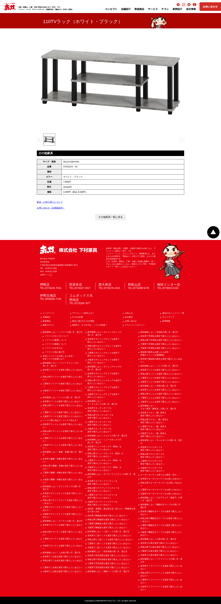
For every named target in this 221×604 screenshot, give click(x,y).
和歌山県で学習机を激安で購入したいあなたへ (161, 340)
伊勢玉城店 (48, 295)
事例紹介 (177, 9)
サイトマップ (168, 317)
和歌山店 (134, 284)
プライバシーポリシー (135, 325)
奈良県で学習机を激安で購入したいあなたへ (160, 336)
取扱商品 (47, 321)
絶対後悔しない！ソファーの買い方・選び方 (63, 332)
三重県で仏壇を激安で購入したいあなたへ (159, 551)
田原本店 (75, 284)
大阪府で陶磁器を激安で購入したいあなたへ (107, 527)
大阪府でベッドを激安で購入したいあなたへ (63, 416)
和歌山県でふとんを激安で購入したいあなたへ (161, 394)
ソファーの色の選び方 (55, 352)
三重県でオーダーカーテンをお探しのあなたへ (161, 489)
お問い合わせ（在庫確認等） (51, 208)
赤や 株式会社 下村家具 (68, 249)
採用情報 (166, 321)
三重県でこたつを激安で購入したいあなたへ (160, 378)
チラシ (165, 9)
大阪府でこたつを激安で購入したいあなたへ (160, 382)
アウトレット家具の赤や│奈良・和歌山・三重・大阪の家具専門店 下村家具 (10, 6)
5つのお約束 (77, 317)
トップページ (49, 313)
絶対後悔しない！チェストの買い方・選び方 (107, 435)
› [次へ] (181, 139)
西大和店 (105, 284)
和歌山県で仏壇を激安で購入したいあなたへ (160, 547)
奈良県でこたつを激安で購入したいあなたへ (160, 370)
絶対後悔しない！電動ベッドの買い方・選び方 (108, 571)
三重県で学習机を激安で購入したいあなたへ (160, 344)
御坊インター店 (168, 284)
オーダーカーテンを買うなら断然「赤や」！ (160, 475)
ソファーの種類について (56, 344)
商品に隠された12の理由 (83, 321)
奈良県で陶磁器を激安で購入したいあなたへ (107, 515)
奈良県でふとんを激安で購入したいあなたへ (160, 390)
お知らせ (129, 313)
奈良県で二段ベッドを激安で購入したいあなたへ (109, 535)
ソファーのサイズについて (57, 336)
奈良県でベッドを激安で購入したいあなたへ (63, 401)
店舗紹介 (126, 9)
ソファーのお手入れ (54, 348)
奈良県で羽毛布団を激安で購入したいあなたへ (108, 555)
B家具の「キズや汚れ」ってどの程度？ (89, 325)
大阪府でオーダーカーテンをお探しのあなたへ (161, 493)
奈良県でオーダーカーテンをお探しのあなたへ (161, 479)
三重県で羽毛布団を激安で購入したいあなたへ (108, 563)
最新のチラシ (49, 325)
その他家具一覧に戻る (110, 217)
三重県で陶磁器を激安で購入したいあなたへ (107, 523)
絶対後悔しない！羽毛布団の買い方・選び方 (107, 551)
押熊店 (45, 284)
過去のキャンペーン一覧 (173, 313)
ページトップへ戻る (213, 232)
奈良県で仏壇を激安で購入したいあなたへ (159, 543)
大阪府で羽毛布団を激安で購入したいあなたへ (108, 567)
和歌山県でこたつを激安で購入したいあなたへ (161, 374)
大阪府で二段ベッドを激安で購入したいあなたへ (109, 547)
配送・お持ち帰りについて (50, 202)
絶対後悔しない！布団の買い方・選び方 (158, 386)
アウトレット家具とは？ (83, 313)
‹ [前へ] (39, 139)
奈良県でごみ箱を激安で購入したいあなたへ (63, 556)
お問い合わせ (210, 6)
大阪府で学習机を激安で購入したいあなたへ (160, 348)
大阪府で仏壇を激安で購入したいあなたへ (159, 555)
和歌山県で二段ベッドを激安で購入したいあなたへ (110, 539)
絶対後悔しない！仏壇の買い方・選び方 (158, 539)
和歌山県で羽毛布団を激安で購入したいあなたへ (109, 559)
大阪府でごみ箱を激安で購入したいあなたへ (63, 571)
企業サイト (46, 275)
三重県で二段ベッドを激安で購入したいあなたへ (109, 543)
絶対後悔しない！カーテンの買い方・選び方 (63, 521)
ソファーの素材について (56, 340)
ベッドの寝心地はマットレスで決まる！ (61, 420)
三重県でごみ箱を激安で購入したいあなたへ (63, 567)
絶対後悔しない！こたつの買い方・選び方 (159, 366)
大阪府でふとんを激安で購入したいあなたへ (160, 402)
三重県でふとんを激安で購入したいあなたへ (160, 398)
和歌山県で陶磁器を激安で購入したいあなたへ (108, 519)
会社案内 (129, 317)
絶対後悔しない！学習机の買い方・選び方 (159, 332)
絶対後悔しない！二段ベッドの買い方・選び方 (108, 531)
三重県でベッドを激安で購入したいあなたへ (63, 412)
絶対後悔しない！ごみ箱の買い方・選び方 (62, 552)
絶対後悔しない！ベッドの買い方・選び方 (62, 397)
